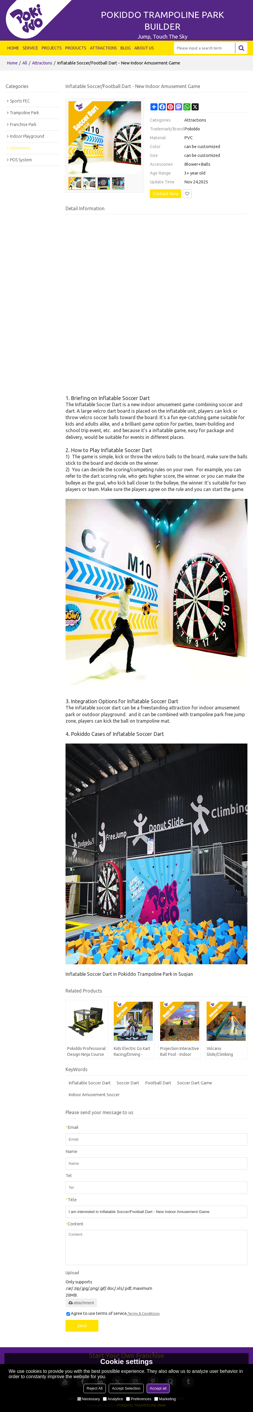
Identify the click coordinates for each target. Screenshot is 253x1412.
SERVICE (30, 48)
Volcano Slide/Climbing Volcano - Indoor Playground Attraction (221, 1051)
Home (12, 63)
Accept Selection (126, 1388)
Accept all (158, 1388)
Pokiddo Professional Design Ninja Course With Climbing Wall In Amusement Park (86, 1051)
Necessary (88, 1399)
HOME (13, 48)
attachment (81, 1302)
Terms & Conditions (144, 1313)
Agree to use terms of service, (113, 1313)
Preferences (138, 1399)
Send (82, 1325)
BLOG (125, 48)
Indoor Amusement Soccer (94, 1094)
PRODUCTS (75, 48)
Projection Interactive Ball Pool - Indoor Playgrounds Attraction (179, 1051)
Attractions (42, 63)
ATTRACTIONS (103, 48)
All (24, 63)
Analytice (113, 1399)
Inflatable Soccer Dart (89, 1082)
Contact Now (165, 193)
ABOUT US (144, 48)
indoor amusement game (167, 404)
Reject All (95, 1388)
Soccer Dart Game (194, 1082)
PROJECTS (52, 48)
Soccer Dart (128, 1082)
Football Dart (158, 1082)
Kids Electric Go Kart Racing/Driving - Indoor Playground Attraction (132, 1051)
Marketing (165, 1399)
